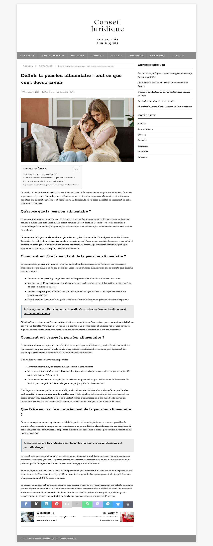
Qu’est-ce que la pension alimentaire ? (40, 174)
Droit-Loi (77, 56)
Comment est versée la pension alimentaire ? (44, 181)
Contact (178, 56)
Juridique (97, 56)
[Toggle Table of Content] (74, 169)
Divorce (116, 56)
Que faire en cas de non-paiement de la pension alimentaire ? (51, 185)
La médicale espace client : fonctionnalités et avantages (165, 107)
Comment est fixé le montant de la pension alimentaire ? (49, 178)
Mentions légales (69, 538)
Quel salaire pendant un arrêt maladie (156, 101)
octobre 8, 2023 (32, 92)
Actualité (27, 56)
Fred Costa (49, 92)
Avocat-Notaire (52, 56)
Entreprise (157, 56)
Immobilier (136, 56)
